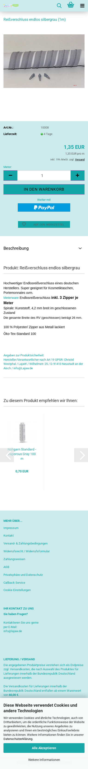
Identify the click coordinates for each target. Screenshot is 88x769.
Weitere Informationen (44, 760)
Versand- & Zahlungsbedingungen (25, 543)
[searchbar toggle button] (59, 6)
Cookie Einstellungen (17, 590)
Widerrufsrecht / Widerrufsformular (26, 551)
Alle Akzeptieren (44, 748)
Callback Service (14, 582)
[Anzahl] (44, 175)
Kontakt (8, 535)
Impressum (10, 528)
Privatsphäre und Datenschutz (23, 575)
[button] (10, 175)
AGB (6, 567)
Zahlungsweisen (14, 559)
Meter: (7, 167)
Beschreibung (16, 248)
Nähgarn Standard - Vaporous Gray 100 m (22, 454)
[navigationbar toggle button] (82, 6)
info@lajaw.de (12, 631)
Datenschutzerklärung (17, 739)
